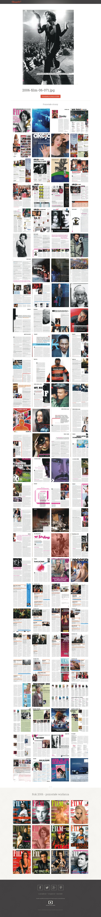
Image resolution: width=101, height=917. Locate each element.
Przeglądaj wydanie (50, 96)
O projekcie (42, 894)
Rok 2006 (37, 794)
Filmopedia (17, 2)
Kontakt (60, 894)
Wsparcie (51, 894)
